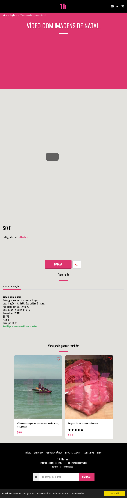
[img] (38, 387)
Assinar (86, 477)
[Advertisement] (63, 64)
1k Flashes (22, 237)
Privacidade (68, 466)
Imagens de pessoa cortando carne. (83, 423)
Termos (55, 466)
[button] (4, 6)
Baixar (58, 264)
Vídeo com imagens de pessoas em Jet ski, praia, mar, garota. (38, 425)
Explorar (13, 15)
